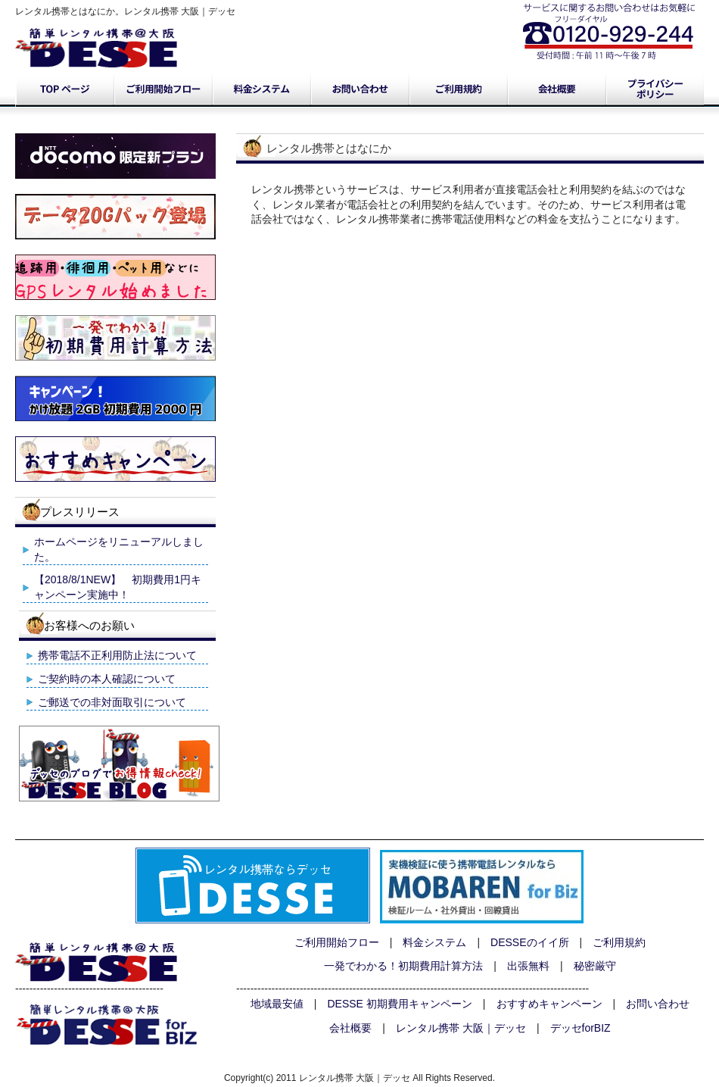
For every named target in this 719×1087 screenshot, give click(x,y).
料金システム (261, 89)
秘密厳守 (595, 966)
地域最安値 (277, 1004)
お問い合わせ (359, 89)
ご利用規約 (458, 89)
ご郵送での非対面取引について (112, 702)
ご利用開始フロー (163, 89)
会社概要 (556, 89)
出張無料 (528, 966)
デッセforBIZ (580, 1028)
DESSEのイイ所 (529, 942)
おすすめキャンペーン (549, 1004)
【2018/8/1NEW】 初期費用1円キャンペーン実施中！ (117, 587)
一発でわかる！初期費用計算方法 (403, 966)
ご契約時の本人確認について (107, 679)
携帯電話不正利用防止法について (117, 655)
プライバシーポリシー (654, 89)
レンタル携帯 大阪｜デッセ (461, 1028)
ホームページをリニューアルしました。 (119, 549)
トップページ (64, 89)
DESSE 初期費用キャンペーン (400, 1004)
